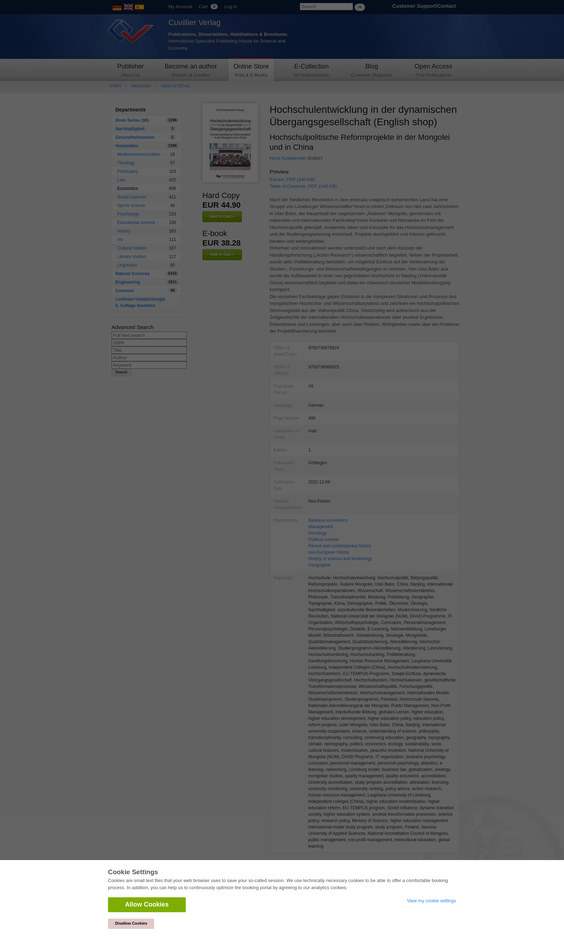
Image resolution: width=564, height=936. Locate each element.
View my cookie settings (431, 900)
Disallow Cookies (131, 923)
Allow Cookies (147, 904)
